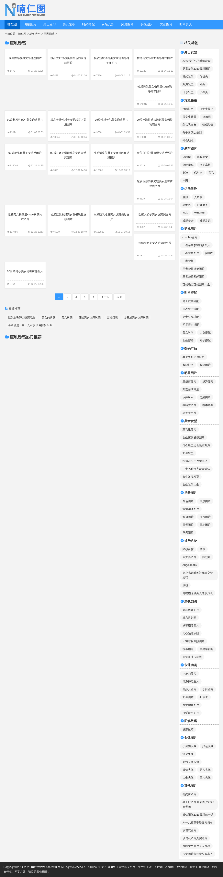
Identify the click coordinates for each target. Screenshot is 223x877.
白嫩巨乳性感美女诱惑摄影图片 (111, 220)
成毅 (185, 585)
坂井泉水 (188, 397)
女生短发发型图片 (194, 437)
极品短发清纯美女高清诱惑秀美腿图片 (111, 64)
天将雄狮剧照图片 (194, 641)
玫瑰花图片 (189, 830)
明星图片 (30, 24)
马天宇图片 (189, 412)
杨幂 (202, 549)
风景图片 (127, 24)
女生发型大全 (191, 484)
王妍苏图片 (189, 381)
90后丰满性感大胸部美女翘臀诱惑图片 (154, 125)
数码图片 (205, 364)
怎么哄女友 (189, 124)
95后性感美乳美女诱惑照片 (111, 123)
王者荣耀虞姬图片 (194, 268)
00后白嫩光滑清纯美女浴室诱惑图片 (68, 159)
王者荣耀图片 (191, 253)
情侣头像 (188, 754)
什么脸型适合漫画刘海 (196, 445)
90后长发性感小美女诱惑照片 (25, 123)
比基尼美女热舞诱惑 (136, 317)
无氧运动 (199, 212)
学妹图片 (207, 689)
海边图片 (188, 516)
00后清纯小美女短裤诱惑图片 (25, 275)
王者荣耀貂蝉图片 (194, 276)
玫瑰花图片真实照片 (195, 838)
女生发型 (188, 453)
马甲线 (187, 205)
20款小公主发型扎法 (195, 461)
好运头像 (207, 746)
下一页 (105, 296)
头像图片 (146, 24)
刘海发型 (188, 84)
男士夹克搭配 (191, 316)
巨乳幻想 (112, 317)
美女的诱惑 (48, 317)
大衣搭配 (205, 332)
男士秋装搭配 (191, 301)
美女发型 (69, 24)
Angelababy (190, 564)
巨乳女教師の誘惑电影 (22, 317)
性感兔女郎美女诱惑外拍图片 (154, 61)
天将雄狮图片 (191, 609)
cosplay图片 (190, 237)
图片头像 (205, 777)
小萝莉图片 (189, 673)
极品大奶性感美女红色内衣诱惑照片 (68, 64)
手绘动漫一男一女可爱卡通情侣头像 (30, 325)
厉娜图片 (205, 397)
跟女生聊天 (189, 116)
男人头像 (205, 769)
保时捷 (198, 172)
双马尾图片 (189, 429)
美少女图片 (189, 689)
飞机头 (204, 76)
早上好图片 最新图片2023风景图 (198, 804)
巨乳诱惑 (49, 33)
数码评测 (188, 364)
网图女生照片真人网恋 (196, 846)
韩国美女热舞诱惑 (90, 317)
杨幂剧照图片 (191, 625)
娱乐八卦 (108, 24)
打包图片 (205, 516)
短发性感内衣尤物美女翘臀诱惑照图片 (154, 187)
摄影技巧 (188, 729)
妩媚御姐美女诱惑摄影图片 (154, 246)
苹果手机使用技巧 (194, 357)
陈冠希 (206, 557)
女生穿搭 (188, 340)
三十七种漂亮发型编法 (196, 468)
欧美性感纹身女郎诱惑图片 (25, 61)
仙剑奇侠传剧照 (192, 656)
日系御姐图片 (191, 681)
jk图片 (209, 253)
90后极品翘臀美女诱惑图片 (25, 156)
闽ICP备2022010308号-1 (102, 867)
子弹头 (204, 92)
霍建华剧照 (206, 649)
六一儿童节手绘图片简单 (198, 822)
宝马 (211, 172)
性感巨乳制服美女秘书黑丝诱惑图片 (68, 220)
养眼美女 (202, 156)
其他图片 (166, 24)
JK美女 (204, 697)
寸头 (202, 84)
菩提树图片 (189, 794)
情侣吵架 (207, 124)
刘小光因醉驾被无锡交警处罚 (198, 575)
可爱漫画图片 (191, 712)
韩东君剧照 (189, 617)
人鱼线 (198, 197)
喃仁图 (12, 24)
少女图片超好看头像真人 (198, 853)
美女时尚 (188, 332)
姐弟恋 (206, 116)
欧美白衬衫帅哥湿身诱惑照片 (154, 156)
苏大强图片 (189, 557)
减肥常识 (205, 220)
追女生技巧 (206, 108)
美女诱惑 (66, 317)
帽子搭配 (205, 340)
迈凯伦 (187, 156)
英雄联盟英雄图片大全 (196, 284)
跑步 (185, 212)
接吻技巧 (188, 108)
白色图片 (188, 501)
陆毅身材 (188, 549)
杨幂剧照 (188, 649)
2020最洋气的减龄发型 (197, 60)
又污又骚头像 (191, 761)
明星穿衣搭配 (191, 324)
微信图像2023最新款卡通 (198, 814)
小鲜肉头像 (189, 746)
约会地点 (188, 140)
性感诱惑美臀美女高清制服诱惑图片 (111, 159)
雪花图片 (205, 524)
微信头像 (188, 769)
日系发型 (188, 92)
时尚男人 (185, 24)
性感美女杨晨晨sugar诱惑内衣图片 (25, 220)
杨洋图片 (207, 381)
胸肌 (185, 197)
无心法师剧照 (191, 633)
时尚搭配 (88, 24)
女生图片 (188, 697)
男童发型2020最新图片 (197, 68)
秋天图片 (188, 532)
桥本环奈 (207, 405)
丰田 (185, 180)
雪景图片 (188, 524)
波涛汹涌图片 (191, 509)
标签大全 (34, 33)
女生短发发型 (191, 476)
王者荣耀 (188, 260)
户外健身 (202, 205)
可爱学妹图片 (191, 705)
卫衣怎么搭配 (191, 309)
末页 (119, 296)
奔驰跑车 (188, 164)
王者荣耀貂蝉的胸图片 (196, 245)
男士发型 (49, 24)
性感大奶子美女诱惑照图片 (154, 218)
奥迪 (185, 172)
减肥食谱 (188, 220)
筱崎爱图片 (189, 405)
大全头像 (188, 777)
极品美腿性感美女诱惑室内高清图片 (68, 125)
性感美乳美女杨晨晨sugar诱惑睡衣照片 (154, 92)
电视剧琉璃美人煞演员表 (198, 593)
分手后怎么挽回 (192, 132)
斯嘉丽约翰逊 (191, 389)
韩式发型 (188, 76)
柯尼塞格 (205, 164)
